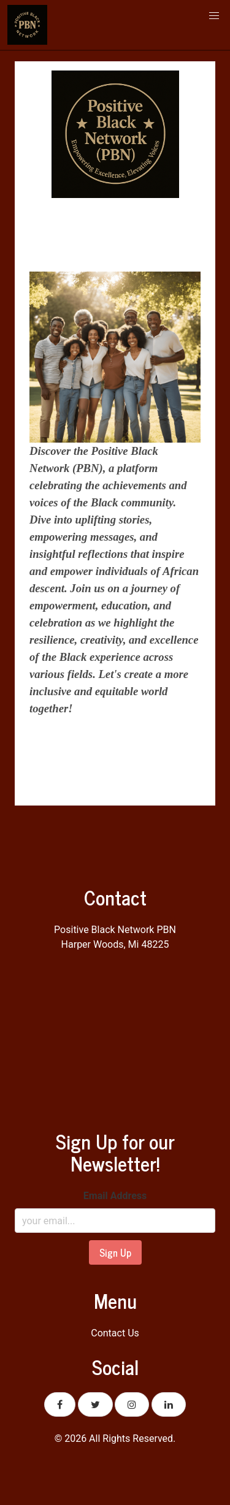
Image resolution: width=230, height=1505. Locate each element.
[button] (214, 16)
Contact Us (115, 1333)
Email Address (115, 1196)
